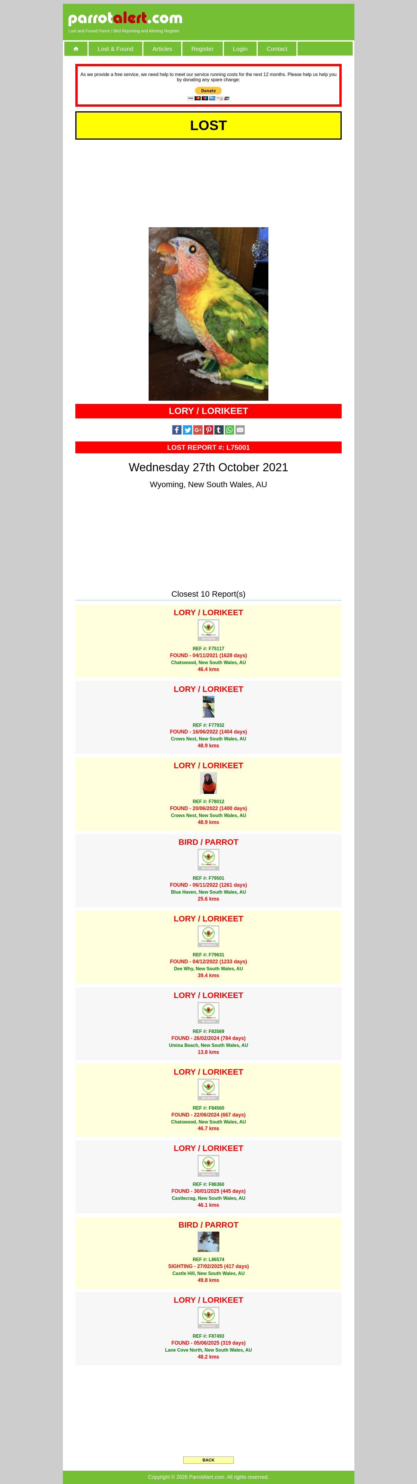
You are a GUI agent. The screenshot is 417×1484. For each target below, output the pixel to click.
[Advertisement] (281, 18)
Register (202, 48)
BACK (209, 1460)
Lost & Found (115, 48)
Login (240, 48)
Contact (277, 48)
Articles (162, 48)
